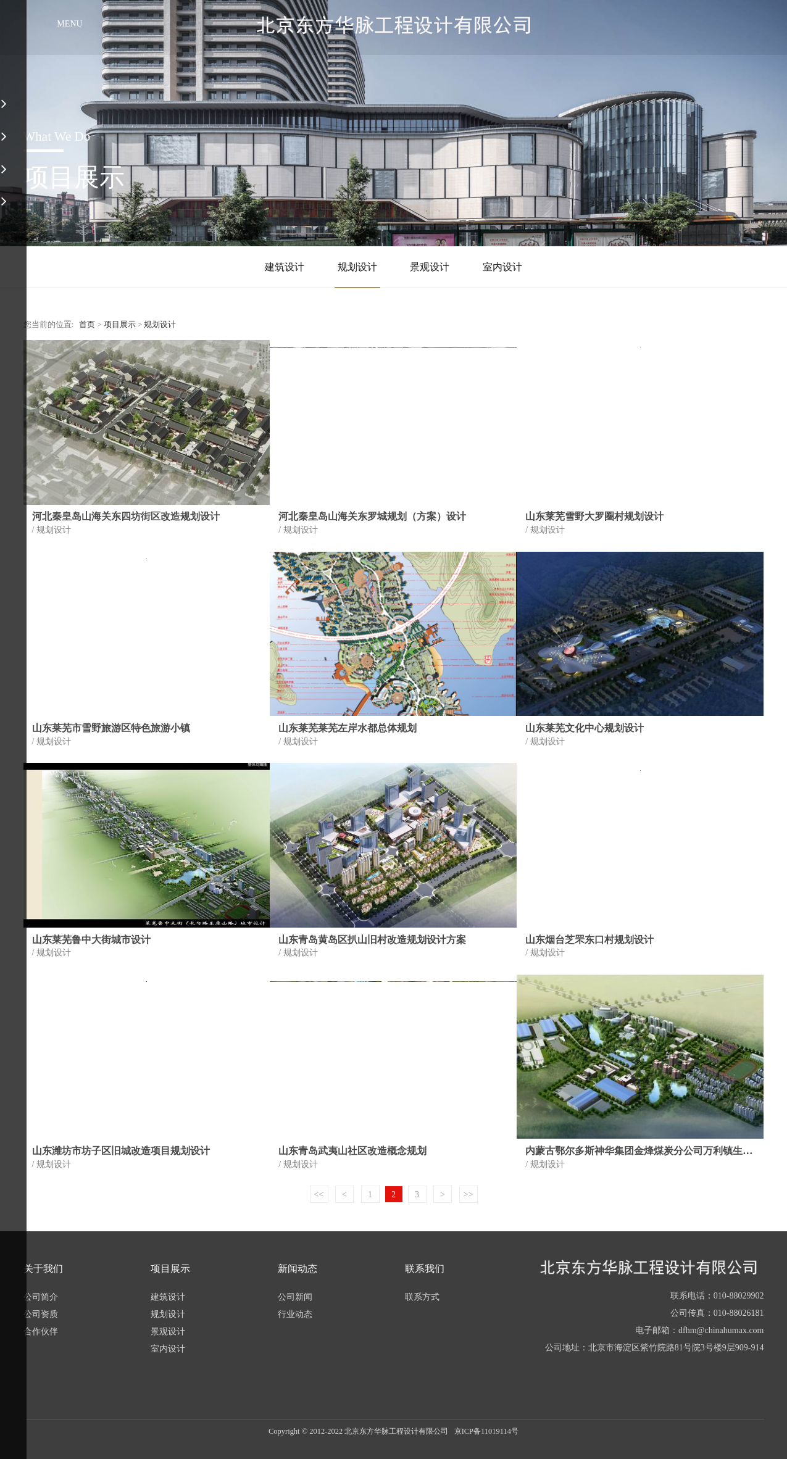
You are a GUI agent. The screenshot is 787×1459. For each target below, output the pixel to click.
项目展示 (120, 324)
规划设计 (357, 267)
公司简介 (40, 1297)
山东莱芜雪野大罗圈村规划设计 (594, 516)
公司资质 (40, 1314)
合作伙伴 (40, 1331)
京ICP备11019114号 (486, 1431)
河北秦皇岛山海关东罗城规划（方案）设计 (372, 516)
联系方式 (422, 1297)
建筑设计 (284, 267)
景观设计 (429, 267)
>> (468, 1194)
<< (319, 1194)
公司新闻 (295, 1297)
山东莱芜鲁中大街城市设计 (91, 939)
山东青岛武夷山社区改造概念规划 (352, 1150)
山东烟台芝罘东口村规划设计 (589, 939)
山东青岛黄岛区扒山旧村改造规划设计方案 (372, 939)
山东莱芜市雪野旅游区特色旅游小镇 (111, 728)
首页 (87, 324)
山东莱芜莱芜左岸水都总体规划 (347, 728)
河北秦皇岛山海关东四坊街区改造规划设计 (126, 516)
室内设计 (502, 267)
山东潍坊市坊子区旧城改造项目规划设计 (121, 1150)
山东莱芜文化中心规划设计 (584, 728)
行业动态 (295, 1314)
